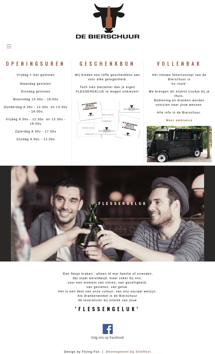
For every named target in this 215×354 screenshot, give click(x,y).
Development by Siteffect (128, 351)
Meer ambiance (179, 120)
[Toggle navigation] (9, 46)
